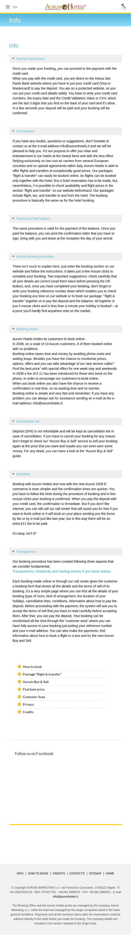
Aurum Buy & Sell (36, 682)
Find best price (33, 689)
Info (20, 873)
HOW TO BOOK (38, 873)
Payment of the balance (31, 218)
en (15, 6)
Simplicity (21, 474)
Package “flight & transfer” (42, 674)
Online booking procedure (33, 256)
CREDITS (59, 873)
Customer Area (34, 697)
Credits (28, 712)
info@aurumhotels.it (75, 146)
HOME (110, 873)
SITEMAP (95, 873)
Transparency (24, 551)
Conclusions (23, 131)
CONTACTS (77, 873)
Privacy (28, 704)
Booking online (25, 329)
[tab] (65, 59)
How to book (32, 667)
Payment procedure (28, 59)
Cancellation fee (26, 421)
